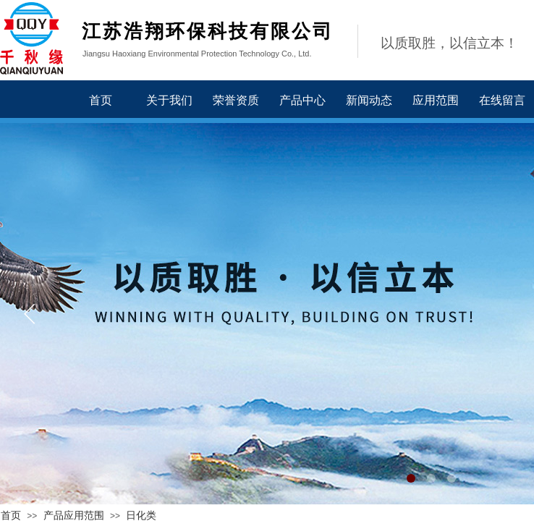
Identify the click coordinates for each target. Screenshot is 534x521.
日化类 (141, 515)
